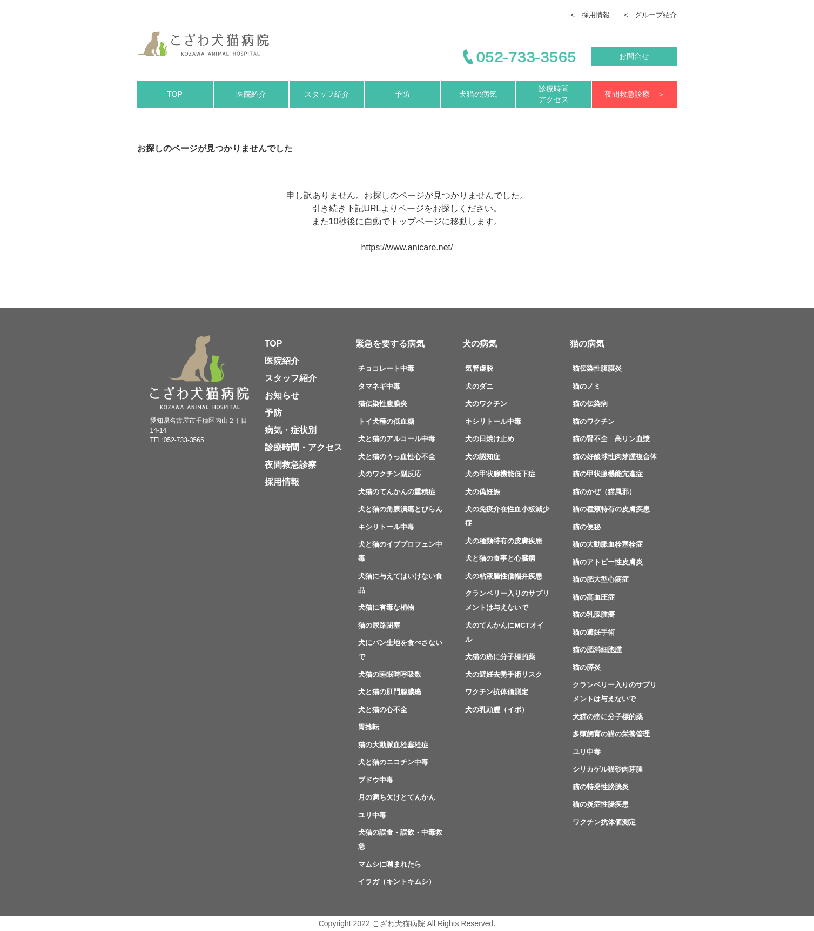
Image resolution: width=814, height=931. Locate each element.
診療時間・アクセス (303, 447)
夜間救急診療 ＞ (634, 94)
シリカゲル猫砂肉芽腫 (608, 769)
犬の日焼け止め (489, 439)
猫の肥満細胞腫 (597, 650)
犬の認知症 (482, 457)
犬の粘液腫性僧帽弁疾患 (503, 576)
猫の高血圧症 (594, 597)
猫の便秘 (590, 527)
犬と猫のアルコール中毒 (396, 439)
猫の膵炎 (587, 667)
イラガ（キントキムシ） (396, 881)
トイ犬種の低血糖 (386, 421)
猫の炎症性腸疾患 (601, 804)
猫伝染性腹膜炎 (386, 404)
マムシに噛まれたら (389, 864)
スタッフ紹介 (326, 94)
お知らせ (282, 395)
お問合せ (634, 56)
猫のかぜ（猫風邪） (604, 492)
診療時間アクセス (554, 94)
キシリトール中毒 (386, 527)
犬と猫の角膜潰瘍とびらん (403, 509)
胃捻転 (368, 727)
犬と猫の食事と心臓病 (500, 558)
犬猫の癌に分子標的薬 (500, 657)
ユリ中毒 (372, 815)
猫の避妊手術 (594, 632)
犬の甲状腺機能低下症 (503, 474)
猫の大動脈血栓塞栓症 (393, 745)
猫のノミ (587, 386)
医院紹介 (251, 94)
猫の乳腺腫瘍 (594, 614)
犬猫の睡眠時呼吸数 (389, 674)
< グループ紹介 (650, 15)
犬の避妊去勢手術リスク (503, 674)
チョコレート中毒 (386, 368)
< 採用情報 (590, 15)
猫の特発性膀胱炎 (601, 787)
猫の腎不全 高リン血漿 (615, 439)
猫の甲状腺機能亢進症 (608, 474)
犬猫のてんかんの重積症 (396, 492)
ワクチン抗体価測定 (496, 692)
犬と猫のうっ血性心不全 (396, 457)
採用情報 (282, 482)
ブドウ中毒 (375, 780)
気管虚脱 (482, 368)
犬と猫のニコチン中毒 (393, 762)
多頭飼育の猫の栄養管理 (611, 734)
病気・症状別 (291, 430)
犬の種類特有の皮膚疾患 (503, 541)
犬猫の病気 (478, 94)
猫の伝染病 (590, 404)
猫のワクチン (594, 421)
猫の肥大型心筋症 (601, 579)
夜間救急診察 (291, 464)
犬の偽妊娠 (482, 492)
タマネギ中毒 (379, 386)
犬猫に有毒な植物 (386, 607)
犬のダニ (479, 386)
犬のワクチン (486, 404)
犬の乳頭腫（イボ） (496, 710)
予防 (402, 94)
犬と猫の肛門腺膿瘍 (389, 692)
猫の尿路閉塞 (379, 625)
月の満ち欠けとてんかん (396, 797)
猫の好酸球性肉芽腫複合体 (615, 457)
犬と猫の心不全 (393, 710)
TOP (175, 94)
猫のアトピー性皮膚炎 (608, 562)
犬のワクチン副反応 (389, 474)
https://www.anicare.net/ (407, 247)
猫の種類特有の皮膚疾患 (611, 509)
